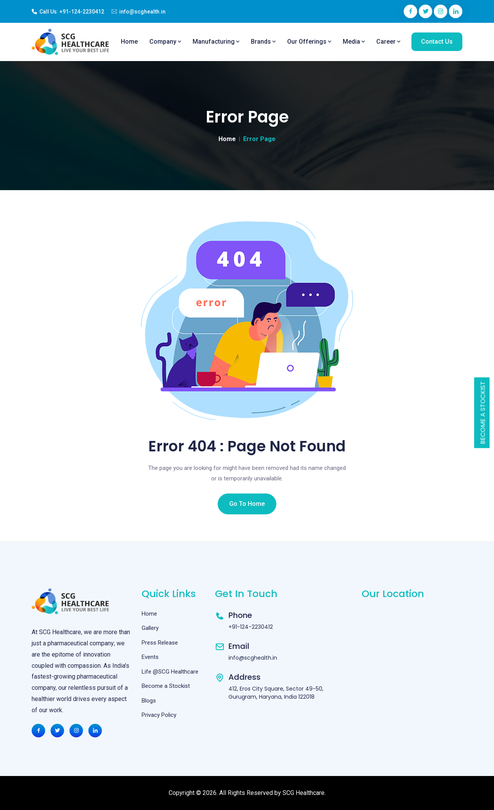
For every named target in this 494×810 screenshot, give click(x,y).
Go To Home (247, 503)
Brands (263, 41)
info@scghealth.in (142, 12)
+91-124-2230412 (81, 12)
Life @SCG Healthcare (170, 671)
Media (354, 41)
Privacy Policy (159, 714)
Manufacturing (216, 41)
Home (129, 41)
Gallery (150, 628)
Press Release (160, 642)
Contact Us (437, 41)
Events (150, 656)
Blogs (149, 700)
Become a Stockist (483, 412)
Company (165, 41)
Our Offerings (309, 41)
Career (388, 41)
